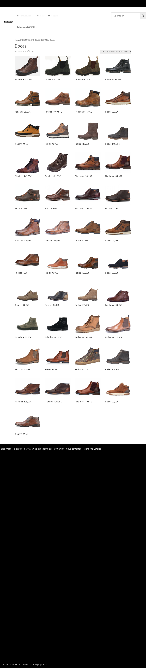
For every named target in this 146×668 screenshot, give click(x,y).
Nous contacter (73, 448)
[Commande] (115, 52)
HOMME (26, 40)
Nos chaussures (24, 16)
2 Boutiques (53, 16)
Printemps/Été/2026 (26, 27)
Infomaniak (58, 448)
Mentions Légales (92, 448)
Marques (41, 16)
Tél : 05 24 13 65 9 (10, 3)
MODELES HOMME (39, 40)
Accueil (18, 40)
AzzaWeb (32, 448)
